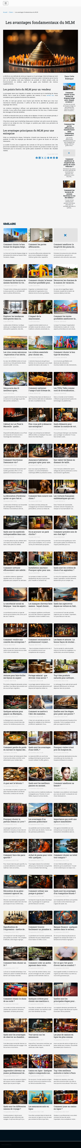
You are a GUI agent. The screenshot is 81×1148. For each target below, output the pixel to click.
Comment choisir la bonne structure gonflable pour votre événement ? (40, 282)
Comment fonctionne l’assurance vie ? (13, 461)
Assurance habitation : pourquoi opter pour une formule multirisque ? (39, 462)
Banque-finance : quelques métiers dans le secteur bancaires (65, 929)
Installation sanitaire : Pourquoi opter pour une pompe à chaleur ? (39, 570)
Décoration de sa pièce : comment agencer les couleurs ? (13, 893)
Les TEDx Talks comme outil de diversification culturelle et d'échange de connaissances (65, 392)
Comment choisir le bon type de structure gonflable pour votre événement (64, 356)
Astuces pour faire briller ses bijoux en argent (14, 676)
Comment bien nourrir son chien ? (40, 497)
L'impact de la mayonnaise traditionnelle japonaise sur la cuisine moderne (39, 320)
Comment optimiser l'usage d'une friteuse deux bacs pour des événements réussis (40, 392)
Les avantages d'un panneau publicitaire (38, 820)
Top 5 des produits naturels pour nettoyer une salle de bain (64, 677)
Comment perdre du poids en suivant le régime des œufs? (14, 749)
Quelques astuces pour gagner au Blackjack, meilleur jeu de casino (13, 713)
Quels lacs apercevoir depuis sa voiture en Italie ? (65, 606)
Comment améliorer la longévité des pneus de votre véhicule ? (69, 162)
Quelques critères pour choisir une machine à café (39, 1001)
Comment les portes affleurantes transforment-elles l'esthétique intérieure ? (69, 129)
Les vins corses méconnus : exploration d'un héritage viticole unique (15, 354)
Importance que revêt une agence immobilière (65, 820)
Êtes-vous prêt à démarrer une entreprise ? (40, 425)
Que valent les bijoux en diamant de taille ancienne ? (64, 462)
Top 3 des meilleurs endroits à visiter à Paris (65, 1071)
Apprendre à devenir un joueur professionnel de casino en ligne (14, 1073)
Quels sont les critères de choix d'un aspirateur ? (65, 569)
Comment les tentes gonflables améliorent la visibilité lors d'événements (64, 320)
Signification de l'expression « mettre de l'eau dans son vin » (13, 929)
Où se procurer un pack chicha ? (39, 533)
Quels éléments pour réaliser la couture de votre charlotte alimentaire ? (66, 426)
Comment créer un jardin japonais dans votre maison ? (40, 965)
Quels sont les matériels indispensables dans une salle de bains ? (14, 534)
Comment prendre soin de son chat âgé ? (65, 533)
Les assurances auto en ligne (39, 1107)
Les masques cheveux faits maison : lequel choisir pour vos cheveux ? (40, 606)
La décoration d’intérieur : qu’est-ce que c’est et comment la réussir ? (14, 498)
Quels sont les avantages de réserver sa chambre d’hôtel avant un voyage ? (15, 1037)
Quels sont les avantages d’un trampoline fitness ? (65, 892)
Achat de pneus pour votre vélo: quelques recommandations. (40, 857)
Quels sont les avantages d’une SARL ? (39, 748)
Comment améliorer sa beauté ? (64, 784)
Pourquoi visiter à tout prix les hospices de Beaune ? (64, 749)
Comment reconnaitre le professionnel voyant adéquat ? (39, 642)
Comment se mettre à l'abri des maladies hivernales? (38, 713)
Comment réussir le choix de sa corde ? (14, 1000)
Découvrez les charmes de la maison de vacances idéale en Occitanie (65, 282)
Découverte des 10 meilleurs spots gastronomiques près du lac (14, 392)
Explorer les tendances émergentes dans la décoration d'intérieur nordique (13, 320)
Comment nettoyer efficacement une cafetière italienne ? (15, 570)
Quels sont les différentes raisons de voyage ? (14, 1107)
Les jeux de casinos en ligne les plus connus (63, 1035)
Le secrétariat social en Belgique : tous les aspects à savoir (14, 606)
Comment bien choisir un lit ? (14, 964)
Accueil (5, 12)
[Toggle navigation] (5, 3)
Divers (11, 12)
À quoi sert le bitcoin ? (13, 783)
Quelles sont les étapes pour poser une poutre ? (64, 712)
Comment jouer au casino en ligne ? (65, 1107)
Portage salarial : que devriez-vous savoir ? (38, 676)
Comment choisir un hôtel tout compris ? (65, 856)
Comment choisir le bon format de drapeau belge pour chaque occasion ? (69, 97)
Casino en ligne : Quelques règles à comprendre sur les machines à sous (40, 1073)
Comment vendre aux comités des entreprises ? (14, 640)
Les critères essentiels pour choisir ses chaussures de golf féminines (38, 356)
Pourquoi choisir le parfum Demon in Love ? (14, 820)
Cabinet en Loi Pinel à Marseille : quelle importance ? (13, 426)
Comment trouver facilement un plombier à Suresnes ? (40, 929)
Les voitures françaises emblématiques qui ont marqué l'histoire (64, 498)
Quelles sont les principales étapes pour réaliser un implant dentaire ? (64, 1002)
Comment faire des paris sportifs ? (14, 856)
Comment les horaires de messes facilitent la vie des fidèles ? (69, 194)
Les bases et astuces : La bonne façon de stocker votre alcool (64, 642)
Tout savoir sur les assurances (37, 1035)
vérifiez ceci (50, 95)
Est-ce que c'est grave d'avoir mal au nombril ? (65, 964)
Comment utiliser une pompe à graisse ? (38, 892)
